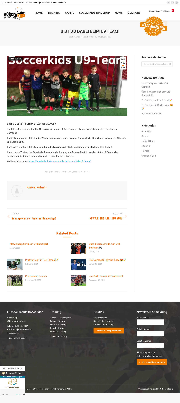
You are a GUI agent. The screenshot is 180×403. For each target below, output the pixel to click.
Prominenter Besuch (36, 276)
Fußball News (148, 141)
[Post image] (78, 248)
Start (71, 37)
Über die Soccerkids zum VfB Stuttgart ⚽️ (104, 246)
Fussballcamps (100, 318)
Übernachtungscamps (103, 321)
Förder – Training (57, 321)
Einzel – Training (57, 328)
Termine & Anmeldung (103, 325)
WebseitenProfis (166, 389)
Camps (144, 136)
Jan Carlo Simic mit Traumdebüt (106, 276)
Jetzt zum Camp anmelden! (109, 331)
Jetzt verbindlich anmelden (152, 362)
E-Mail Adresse (143, 318)
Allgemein (146, 131)
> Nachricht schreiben (16, 338)
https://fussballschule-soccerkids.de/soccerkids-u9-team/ (60, 161)
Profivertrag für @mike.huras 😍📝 (107, 260)
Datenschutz (60, 389)
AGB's (69, 389)
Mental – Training (58, 332)
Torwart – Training (58, 336)
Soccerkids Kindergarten (61, 318)
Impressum (49, 389)
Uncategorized (82, 37)
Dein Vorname (143, 329)
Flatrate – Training (58, 325)
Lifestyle (145, 146)
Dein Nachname (144, 341)
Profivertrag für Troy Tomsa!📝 (41, 260)
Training (145, 151)
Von (72, 172)
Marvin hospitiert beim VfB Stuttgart (29, 244)
